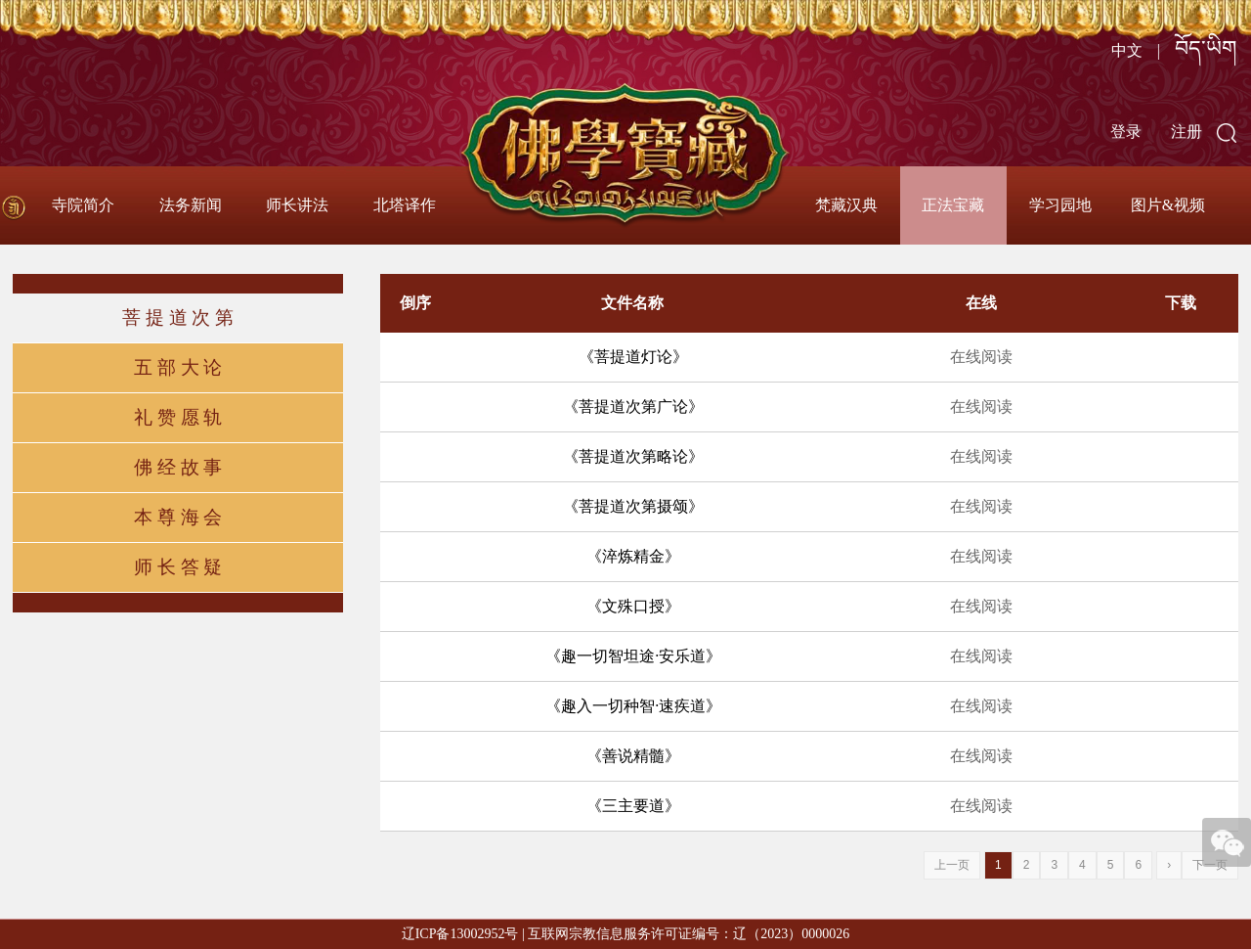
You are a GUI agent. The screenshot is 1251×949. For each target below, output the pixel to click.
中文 (1127, 50)
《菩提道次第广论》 (633, 406)
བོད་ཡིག (1205, 48)
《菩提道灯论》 (633, 356)
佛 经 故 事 (178, 467)
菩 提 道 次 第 (178, 317)
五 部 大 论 (178, 367)
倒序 (415, 302)
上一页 (952, 865)
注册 (1186, 131)
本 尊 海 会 (178, 517)
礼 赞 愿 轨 (178, 417)
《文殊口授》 (633, 606)
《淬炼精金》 (633, 556)
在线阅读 (981, 356)
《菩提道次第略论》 (633, 456)
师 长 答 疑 (178, 567)
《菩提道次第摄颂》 (633, 506)
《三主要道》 (633, 805)
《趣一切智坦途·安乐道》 (633, 656)
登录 (1126, 131)
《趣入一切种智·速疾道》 (633, 706)
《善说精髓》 (633, 755)
